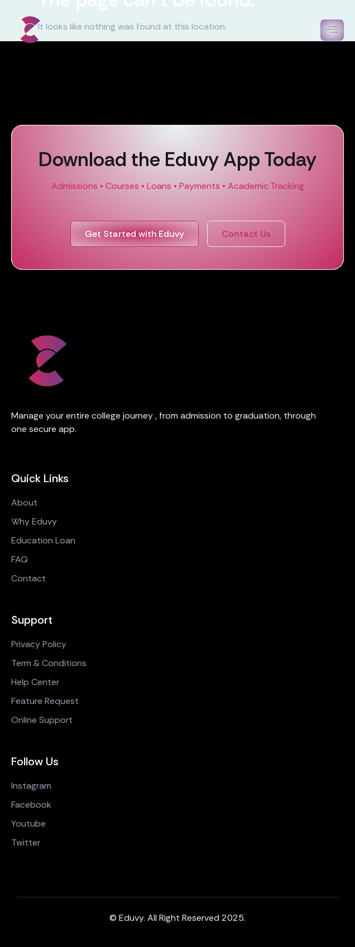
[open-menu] (332, 30)
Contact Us (246, 234)
